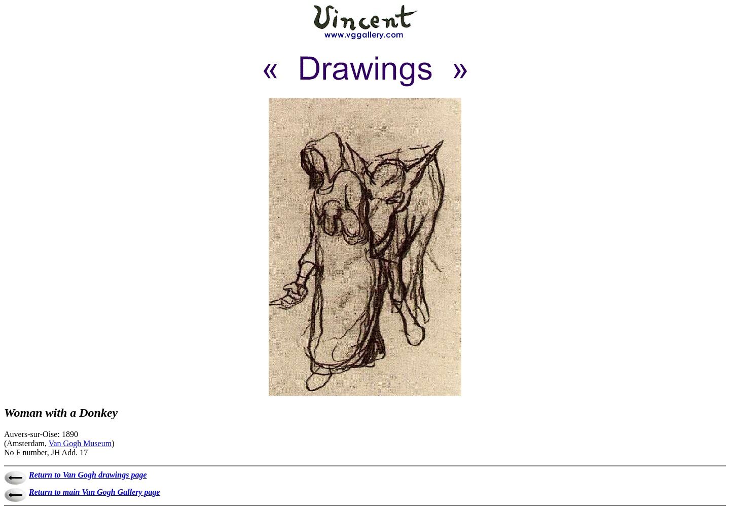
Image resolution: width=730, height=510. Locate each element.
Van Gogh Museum (80, 443)
